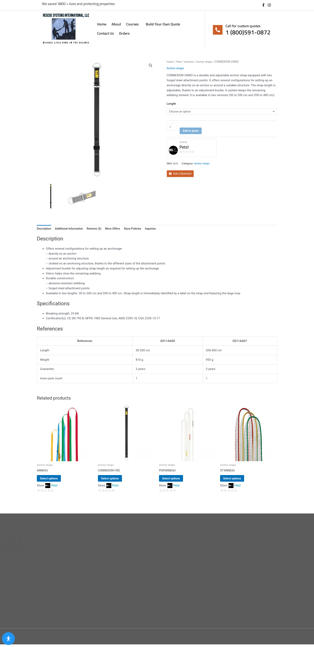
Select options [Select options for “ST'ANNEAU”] (238, 480)
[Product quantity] (172, 128)
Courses (133, 24)
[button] (150, 65)
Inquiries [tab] (158, 229)
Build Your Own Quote (163, 24)
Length (171, 103)
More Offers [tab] (118, 229)
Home (101, 24)
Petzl (180, 61)
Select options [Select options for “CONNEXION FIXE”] (115, 480)
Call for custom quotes (242, 26)
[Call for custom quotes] (217, 30)
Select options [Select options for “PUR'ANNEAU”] (176, 480)
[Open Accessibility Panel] (8, 638)
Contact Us (105, 33)
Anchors (190, 61)
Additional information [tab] (71, 229)
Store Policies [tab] (139, 229)
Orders (124, 33)
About (116, 24)
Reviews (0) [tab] (98, 229)
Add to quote (192, 132)
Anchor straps (206, 61)
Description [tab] (44, 229)
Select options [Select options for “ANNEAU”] (54, 480)
